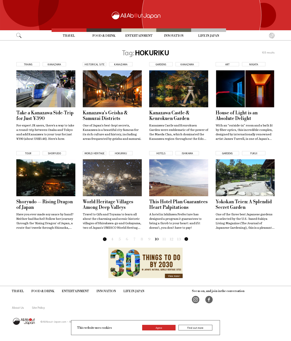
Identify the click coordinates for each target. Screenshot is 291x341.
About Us (18, 307)
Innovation (174, 36)
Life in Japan (208, 36)
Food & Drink (103, 36)
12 (171, 239)
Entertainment (139, 36)
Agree (159, 327)
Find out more (195, 327)
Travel (69, 36)
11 (164, 239)
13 (179, 239)
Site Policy (38, 307)
